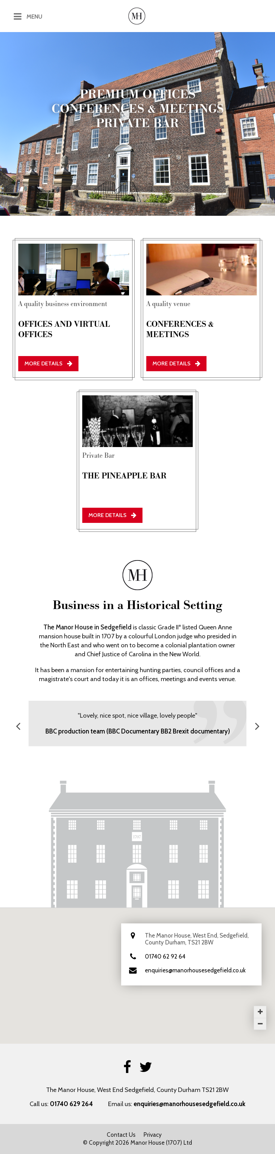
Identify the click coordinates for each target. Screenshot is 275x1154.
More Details (48, 363)
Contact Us (121, 1134)
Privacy (153, 1134)
